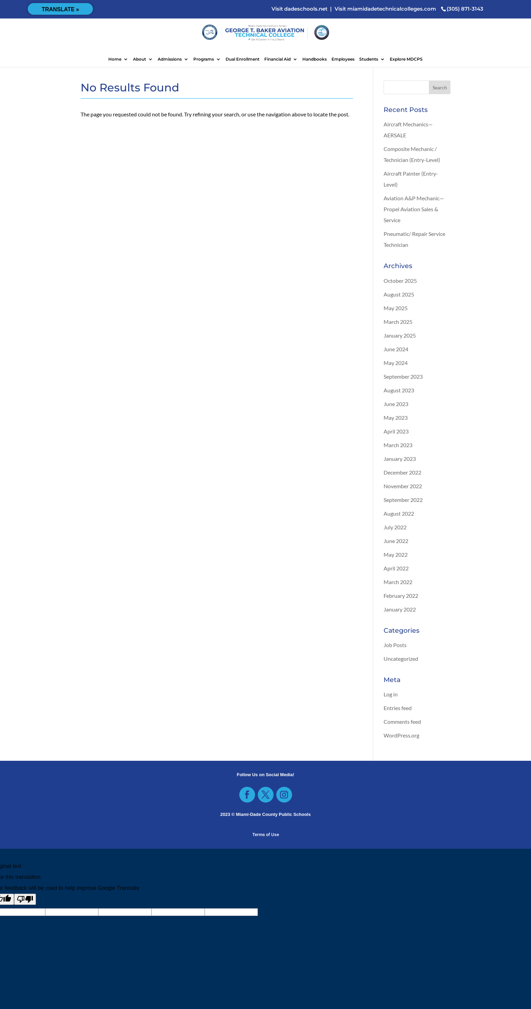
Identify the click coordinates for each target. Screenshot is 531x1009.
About (139, 59)
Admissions (170, 59)
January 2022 (400, 609)
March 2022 (398, 582)
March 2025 (398, 321)
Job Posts (395, 645)
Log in (391, 694)
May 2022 (396, 554)
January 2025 (400, 335)
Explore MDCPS (406, 59)
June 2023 (396, 404)
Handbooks (314, 59)
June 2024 (396, 349)
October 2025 (400, 280)
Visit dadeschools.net (299, 8)
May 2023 (396, 417)
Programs (203, 59)
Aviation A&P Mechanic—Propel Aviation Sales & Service (414, 209)
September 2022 (403, 499)
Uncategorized (401, 658)
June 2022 (396, 541)
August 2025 (399, 294)
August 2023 (399, 390)
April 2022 (396, 568)
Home (114, 59)
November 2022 (403, 486)
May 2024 (396, 363)
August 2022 (399, 513)
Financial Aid (277, 59)
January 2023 (400, 458)
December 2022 (402, 472)
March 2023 (398, 445)
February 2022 (401, 595)
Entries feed (398, 708)
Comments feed (402, 721)
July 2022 (395, 527)
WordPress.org (401, 735)
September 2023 (403, 376)
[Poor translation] (25, 899)
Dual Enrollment (243, 59)
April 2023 (396, 431)
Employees (342, 59)
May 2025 (396, 308)
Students (368, 59)
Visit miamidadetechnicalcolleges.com (385, 8)
